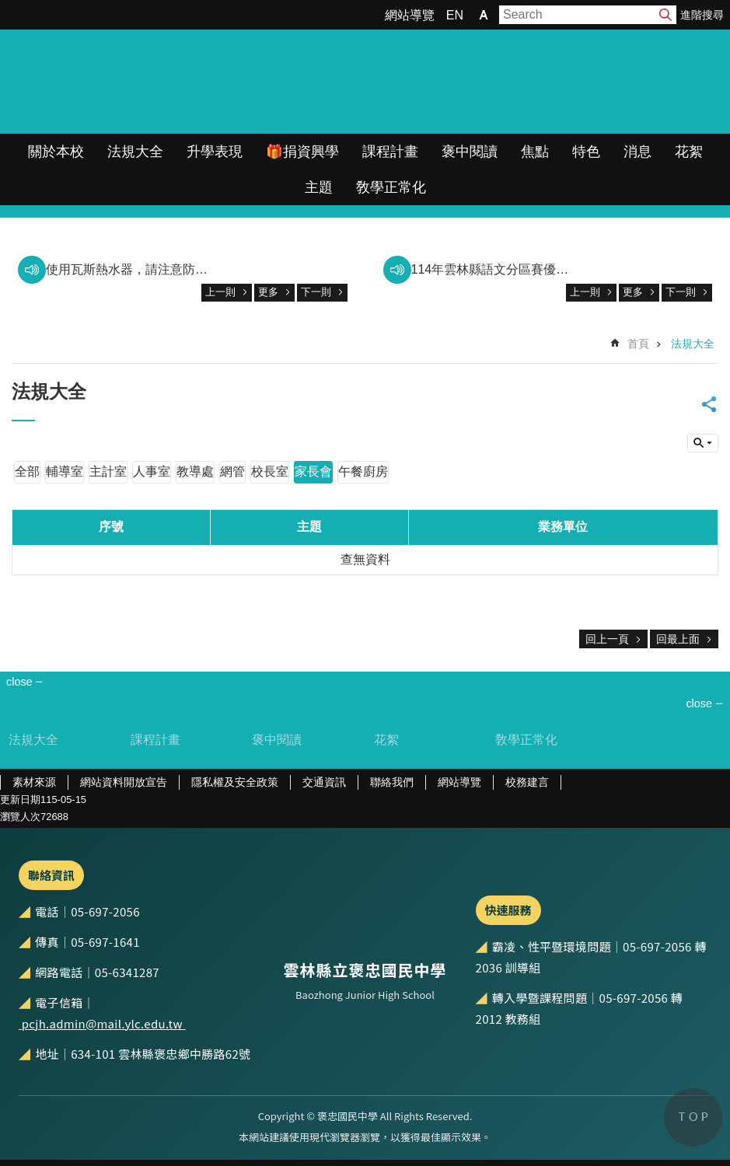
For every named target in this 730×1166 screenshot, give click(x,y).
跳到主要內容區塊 (8, 8)
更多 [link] (268, 292)
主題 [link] (319, 187)
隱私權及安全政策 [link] (234, 782)
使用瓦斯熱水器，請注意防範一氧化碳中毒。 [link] (129, 269)
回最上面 (678, 639)
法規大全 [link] (135, 151)
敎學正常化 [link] (391, 187)
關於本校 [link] (56, 151)
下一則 (316, 292)
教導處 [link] (195, 471)
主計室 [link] (108, 471)
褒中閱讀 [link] (470, 151)
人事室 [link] (151, 471)
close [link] (19, 682)
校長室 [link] (269, 471)
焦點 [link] (535, 151)
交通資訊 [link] (324, 782)
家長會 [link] (313, 471)
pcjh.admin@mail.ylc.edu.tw (102, 1023)
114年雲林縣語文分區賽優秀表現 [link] (494, 269)
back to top (693, 1117)
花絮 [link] (689, 151)
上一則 (220, 292)
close (699, 703)
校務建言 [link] (527, 782)
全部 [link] (27, 471)
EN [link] (454, 15)
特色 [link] (586, 151)
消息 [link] (637, 151)
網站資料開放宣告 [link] (123, 782)
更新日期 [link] (20, 799)
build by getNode (702, 443)
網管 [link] (232, 471)
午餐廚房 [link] (363, 471)
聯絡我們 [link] (392, 782)
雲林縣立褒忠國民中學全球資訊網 (163, 81)
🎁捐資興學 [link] (302, 151)
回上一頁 (607, 639)
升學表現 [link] (215, 151)
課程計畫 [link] (390, 151)
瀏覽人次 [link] (20, 816)
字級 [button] (483, 14)
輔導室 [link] (64, 471)
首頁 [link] (638, 343)
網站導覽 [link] (410, 15)
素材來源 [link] (34, 782)
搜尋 (665, 14)
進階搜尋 (702, 15)
